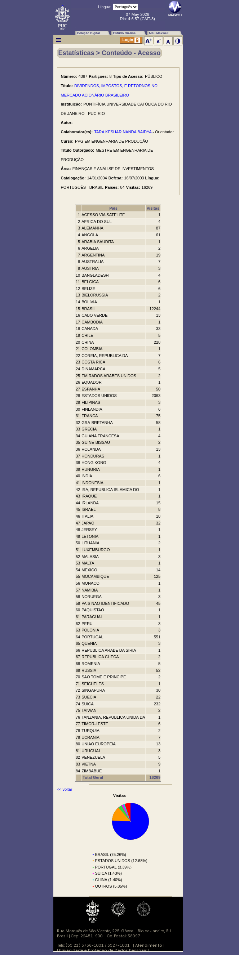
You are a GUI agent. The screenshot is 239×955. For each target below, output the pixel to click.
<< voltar (64, 789)
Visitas (153, 208)
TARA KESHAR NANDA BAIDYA (122, 132)
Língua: (104, 7)
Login (131, 40)
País (113, 208)
